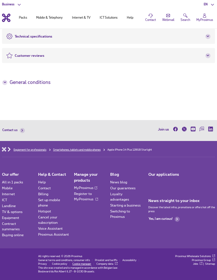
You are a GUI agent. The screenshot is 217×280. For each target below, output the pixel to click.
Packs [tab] (23, 17)
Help (42, 182)
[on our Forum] (202, 129)
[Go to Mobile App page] (152, 183)
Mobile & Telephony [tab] (49, 17)
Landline (9, 206)
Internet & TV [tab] (81, 17)
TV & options (12, 212)
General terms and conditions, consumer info (64, 260)
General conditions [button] (26, 82)
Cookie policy (59, 264)
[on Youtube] (193, 129)
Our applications (163, 175)
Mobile (7, 188)
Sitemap (210, 264)
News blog (118, 182)
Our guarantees (123, 188)
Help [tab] (130, 17)
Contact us (13, 130)
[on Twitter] (184, 129)
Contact (44, 188)
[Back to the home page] (6, 17)
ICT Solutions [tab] (109, 17)
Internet (8, 194)
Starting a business (125, 205)
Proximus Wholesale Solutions (195, 256)
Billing (43, 194)
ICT (4, 200)
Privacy (42, 264)
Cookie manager (81, 264)
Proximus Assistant (53, 234)
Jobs (197, 264)
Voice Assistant (50, 228)
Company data (107, 264)
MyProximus (85, 188)
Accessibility (129, 260)
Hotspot (44, 211)
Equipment (10, 218)
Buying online (13, 235)
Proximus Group (203, 260)
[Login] (204, 18)
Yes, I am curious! (164, 219)
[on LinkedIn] (210, 129)
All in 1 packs (12, 182)
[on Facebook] (176, 129)
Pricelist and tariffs (106, 260)
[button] (209, 4)
